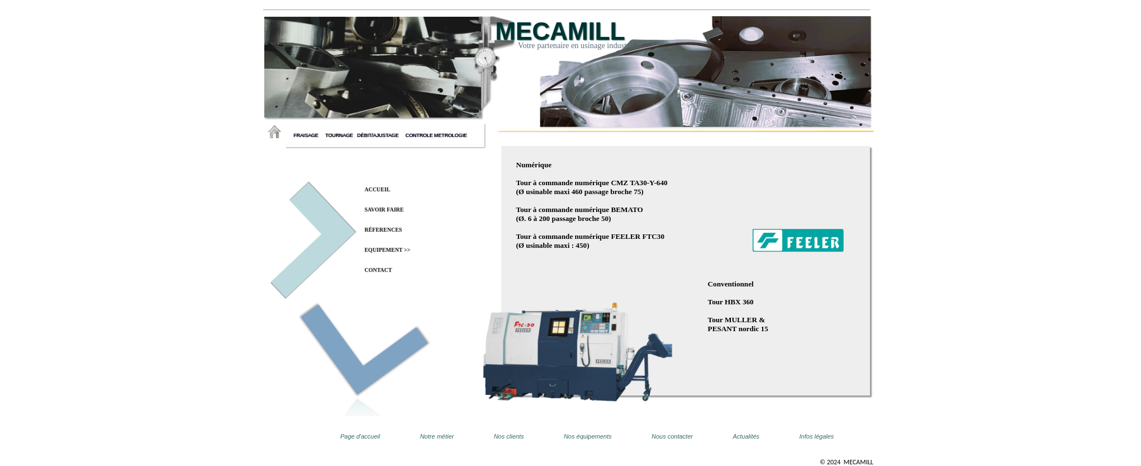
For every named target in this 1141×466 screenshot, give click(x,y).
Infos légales (817, 436)
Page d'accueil (360, 436)
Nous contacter (672, 436)
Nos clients (509, 436)
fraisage (308, 135)
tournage (340, 135)
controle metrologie (436, 135)
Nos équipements (588, 436)
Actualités (746, 436)
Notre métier (437, 436)
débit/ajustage (380, 135)
